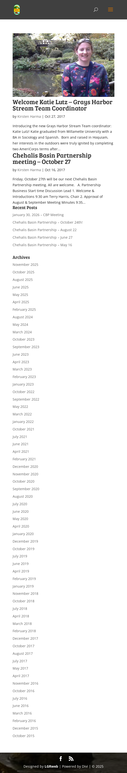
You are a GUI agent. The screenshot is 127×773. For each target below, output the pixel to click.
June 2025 (21, 287)
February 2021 (24, 459)
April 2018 (21, 616)
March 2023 (22, 369)
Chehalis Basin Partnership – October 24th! (48, 222)
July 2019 (20, 556)
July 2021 (20, 436)
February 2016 (24, 720)
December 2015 (25, 728)
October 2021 (23, 429)
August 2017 (23, 653)
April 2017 (21, 675)
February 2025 (24, 309)
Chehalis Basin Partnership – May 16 (42, 245)
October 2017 (23, 646)
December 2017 (25, 638)
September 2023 (26, 346)
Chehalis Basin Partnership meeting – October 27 (52, 158)
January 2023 (23, 384)
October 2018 (23, 601)
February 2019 (24, 578)
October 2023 (23, 339)
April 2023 (21, 362)
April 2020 (21, 526)
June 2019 (21, 563)
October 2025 (23, 272)
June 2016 (21, 705)
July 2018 (20, 608)
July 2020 (20, 504)
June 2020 (21, 511)
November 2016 (25, 683)
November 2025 (25, 264)
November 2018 (25, 593)
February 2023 (24, 376)
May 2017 (20, 668)
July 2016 (20, 698)
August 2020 (23, 496)
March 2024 (22, 332)
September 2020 (26, 489)
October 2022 (23, 391)
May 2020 (20, 518)
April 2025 (21, 302)
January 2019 (23, 586)
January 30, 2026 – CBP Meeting (38, 214)
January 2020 (23, 533)
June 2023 (21, 354)
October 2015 (23, 735)
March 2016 (22, 713)
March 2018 (22, 623)
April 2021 (21, 451)
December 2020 (25, 466)
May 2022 (20, 406)
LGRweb (51, 766)
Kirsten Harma (29, 116)
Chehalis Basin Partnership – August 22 (45, 229)
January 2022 (23, 421)
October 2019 (23, 548)
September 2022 (26, 399)
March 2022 (22, 414)
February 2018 (24, 631)
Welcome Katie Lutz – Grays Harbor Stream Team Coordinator (62, 104)
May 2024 (20, 324)
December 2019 (25, 541)
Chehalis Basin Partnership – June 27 (42, 237)
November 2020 (25, 474)
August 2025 (23, 279)
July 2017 (20, 661)
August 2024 (23, 317)
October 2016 (23, 691)
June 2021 (21, 444)
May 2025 (20, 294)
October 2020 (23, 481)
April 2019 (21, 571)
